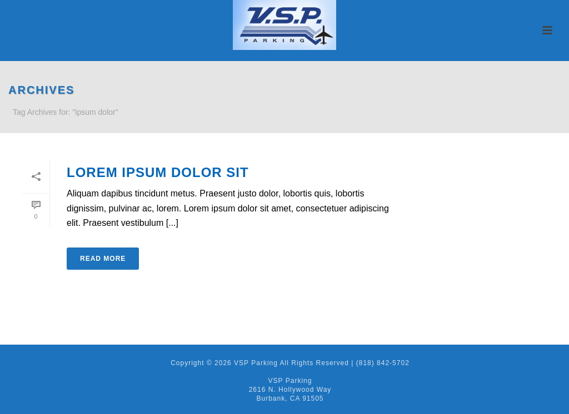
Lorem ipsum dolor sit (158, 172)
